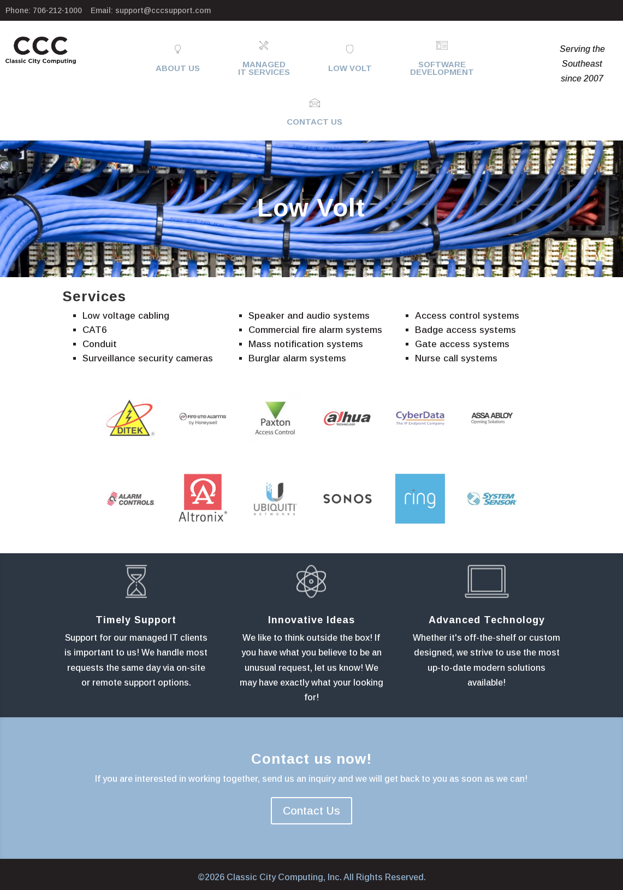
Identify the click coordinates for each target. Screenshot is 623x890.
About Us (178, 68)
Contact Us (314, 121)
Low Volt (350, 68)
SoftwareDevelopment (442, 68)
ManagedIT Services (264, 68)
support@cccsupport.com (163, 10)
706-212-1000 (57, 10)
